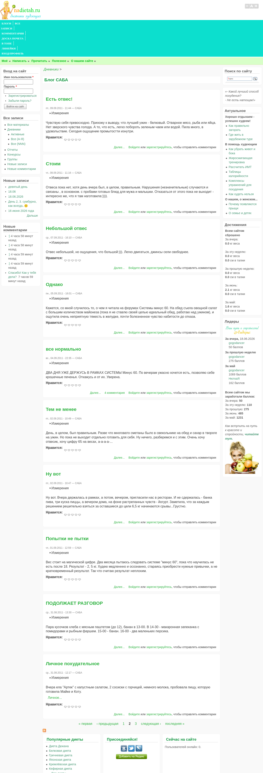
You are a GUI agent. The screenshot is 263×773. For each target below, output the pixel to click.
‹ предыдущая (107, 693)
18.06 (12, 161)
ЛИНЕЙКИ (108, 23)
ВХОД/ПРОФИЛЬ (129, 23)
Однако (54, 254)
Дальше (32, 185)
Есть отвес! (59, 69)
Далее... (119, 117)
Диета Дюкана (59, 716)
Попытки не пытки (67, 508)
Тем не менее (61, 379)
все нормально (63, 319)
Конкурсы (13, 124)
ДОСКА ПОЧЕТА (73, 23)
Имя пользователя (19, 47)
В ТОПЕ (92, 23)
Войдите (134, 117)
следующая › (151, 693)
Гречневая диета (60, 725)
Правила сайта (111, 761)
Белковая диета (60, 720)
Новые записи (17, 134)
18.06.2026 (15, 166)
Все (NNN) (18, 113)
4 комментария (115, 362)
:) (9, 206)
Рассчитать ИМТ (240, 137)
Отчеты (12, 119)
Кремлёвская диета (62, 734)
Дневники (51, 39)
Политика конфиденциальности (141, 761)
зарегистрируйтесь (159, 117)
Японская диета (60, 729)
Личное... (55, 667)
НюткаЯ (234, 348)
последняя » (174, 693)
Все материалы (18, 94)
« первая (85, 693)
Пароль (10, 56)
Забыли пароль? (19, 70)
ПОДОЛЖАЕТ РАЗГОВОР (74, 573)
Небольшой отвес (66, 198)
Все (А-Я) (17, 109)
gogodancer (236, 313)
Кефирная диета (60, 738)
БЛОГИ (6, 23)
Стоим (53, 133)
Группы (12, 129)
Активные (17, 104)
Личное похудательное (72, 633)
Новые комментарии (21, 139)
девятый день (18, 156)
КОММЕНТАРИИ (47, 23)
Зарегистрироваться (22, 65)
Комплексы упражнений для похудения (240, 155)
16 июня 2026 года (21, 180)
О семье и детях (240, 183)
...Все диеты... (59, 743)
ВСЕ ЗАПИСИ (23, 23)
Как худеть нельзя (241, 164)
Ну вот (53, 444)
